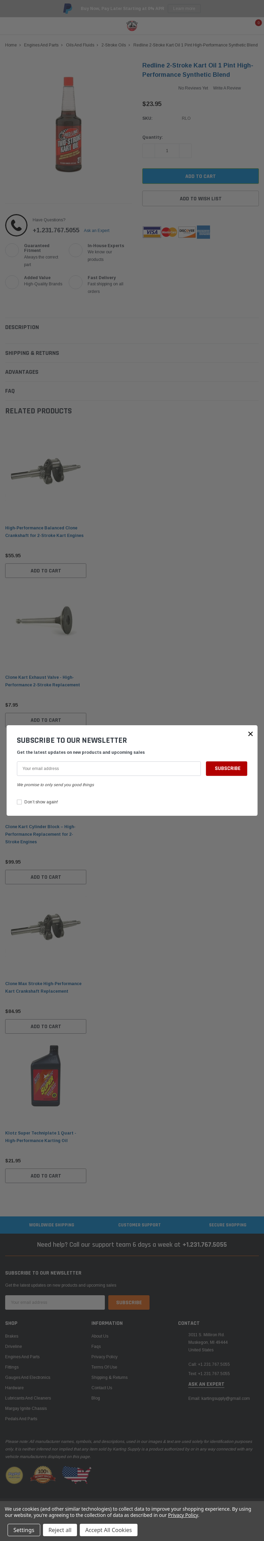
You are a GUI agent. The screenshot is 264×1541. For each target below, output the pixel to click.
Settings (23, 1530)
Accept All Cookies (108, 1530)
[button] (250, 734)
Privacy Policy (183, 1515)
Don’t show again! (41, 802)
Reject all (60, 1530)
